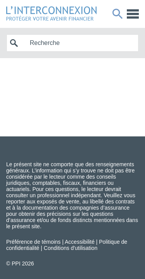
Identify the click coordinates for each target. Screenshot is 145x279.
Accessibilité (80, 242)
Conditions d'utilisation (70, 248)
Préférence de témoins (33, 242)
